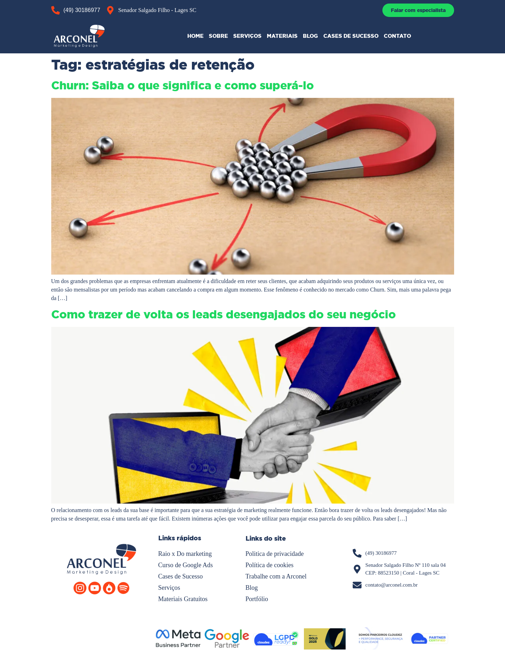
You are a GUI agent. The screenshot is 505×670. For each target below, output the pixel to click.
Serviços (169, 587)
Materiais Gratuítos (182, 599)
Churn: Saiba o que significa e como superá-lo (182, 85)
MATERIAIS (282, 36)
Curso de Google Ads (185, 565)
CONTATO (397, 36)
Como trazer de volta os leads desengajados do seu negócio (223, 314)
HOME (195, 36)
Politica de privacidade (275, 553)
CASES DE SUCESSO (350, 36)
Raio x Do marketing (185, 553)
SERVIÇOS (247, 36)
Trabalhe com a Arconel (276, 576)
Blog (252, 587)
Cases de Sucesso (180, 576)
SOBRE (218, 36)
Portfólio (257, 599)
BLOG (310, 36)
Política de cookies (270, 565)
